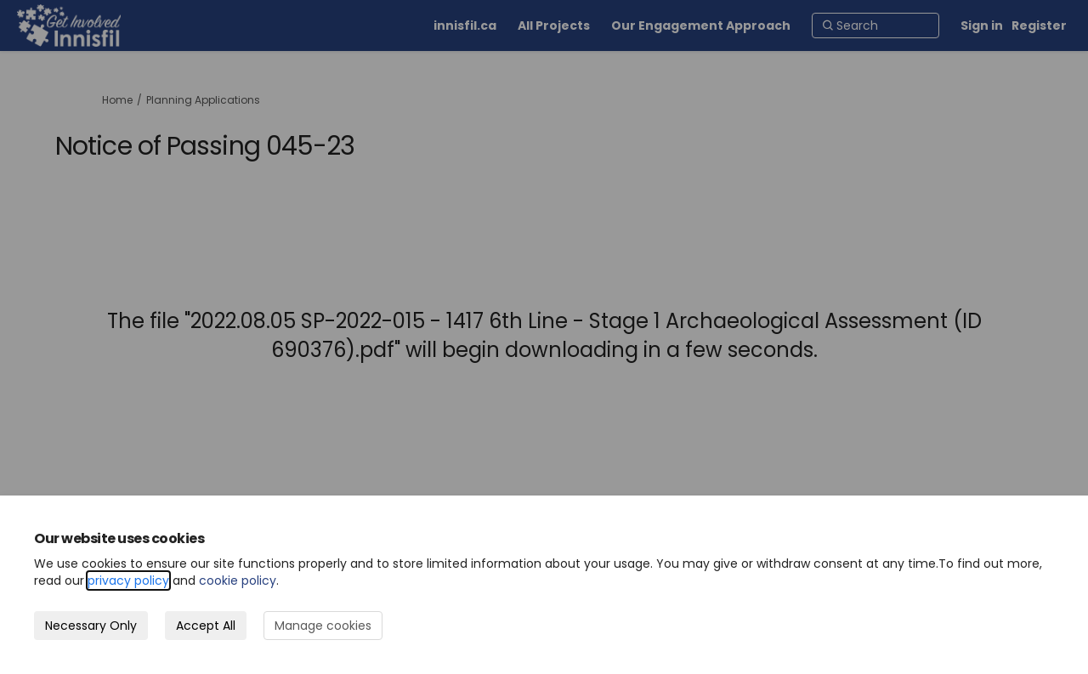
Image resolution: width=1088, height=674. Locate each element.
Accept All (205, 625)
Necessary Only (91, 625)
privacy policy (128, 580)
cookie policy (237, 580)
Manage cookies (323, 625)
